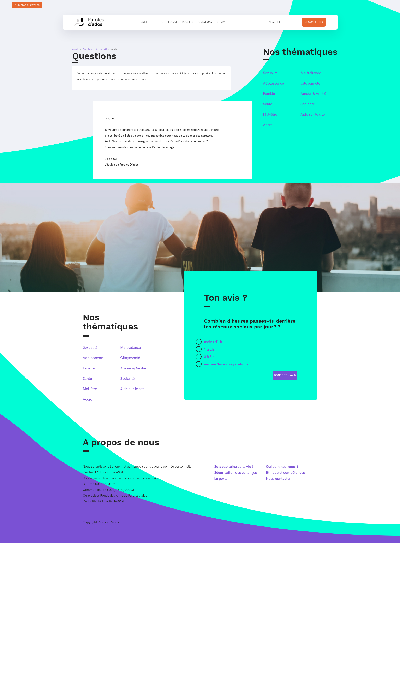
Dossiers (187, 22)
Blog (160, 22)
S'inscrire (274, 22)
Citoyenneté (101, 49)
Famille (269, 94)
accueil (75, 49)
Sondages (223, 22)
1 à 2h (209, 349)
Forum (172, 22)
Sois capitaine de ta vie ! (233, 467)
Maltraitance (310, 73)
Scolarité (307, 104)
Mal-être (270, 114)
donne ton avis (285, 375)
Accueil (146, 22)
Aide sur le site (312, 114)
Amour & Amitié (313, 94)
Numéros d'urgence (27, 5)
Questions (205, 22)
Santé (267, 104)
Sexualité (270, 73)
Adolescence (273, 83)
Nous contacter (278, 479)
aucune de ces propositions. (226, 364)
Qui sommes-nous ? (282, 467)
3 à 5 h (209, 357)
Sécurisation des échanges (235, 473)
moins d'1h (213, 342)
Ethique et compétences (285, 473)
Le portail (221, 479)
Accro (268, 125)
